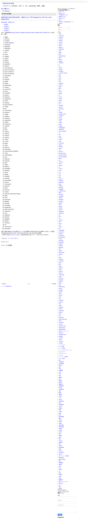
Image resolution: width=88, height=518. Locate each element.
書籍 (60, 409)
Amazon (61, 38)
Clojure (60, 67)
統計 (60, 444)
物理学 (60, 464)
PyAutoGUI (61, 242)
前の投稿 (54, 283)
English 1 (6, 26)
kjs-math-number (62, 155)
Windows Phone (62, 334)
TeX (60, 298)
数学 (60, 415)
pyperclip (61, 247)
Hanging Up (36, 231)
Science (61, 273)
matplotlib (61, 189)
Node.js (60, 206)
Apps (60, 20)
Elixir (60, 88)
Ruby (60, 262)
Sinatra (60, 281)
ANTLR (60, 42)
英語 (16, 238)
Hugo (60, 124)
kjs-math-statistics (63, 156)
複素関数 (61, 462)
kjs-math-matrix (62, 153)
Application (61, 49)
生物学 (60, 423)
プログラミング (62, 353)
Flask (60, 102)
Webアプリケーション (64, 331)
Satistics (61, 268)
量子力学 (61, 483)
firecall (60, 98)
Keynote (61, 146)
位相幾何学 (61, 361)
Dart (60, 81)
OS (59, 215)
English (6, 24)
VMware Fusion (62, 326)
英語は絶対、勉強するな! (8, 22)
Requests (61, 259)
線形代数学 (61, 426)
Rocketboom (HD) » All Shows (15, 233)
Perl (60, 221)
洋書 (60, 478)
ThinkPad (61, 300)
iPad (60, 136)
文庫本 (60, 469)
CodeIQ (60, 69)
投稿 (60, 27)
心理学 (60, 411)
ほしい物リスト (5, 8)
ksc (59, 160)
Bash (60, 54)
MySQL (60, 203)
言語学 (60, 396)
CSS (60, 76)
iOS (60, 134)
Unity (60, 314)
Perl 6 (60, 223)
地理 (60, 437)
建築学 (60, 394)
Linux (60, 170)
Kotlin (60, 158)
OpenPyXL (61, 213)
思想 (60, 403)
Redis (60, 257)
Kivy (60, 150)
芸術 (60, 391)
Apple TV (61, 47)
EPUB (60, 91)
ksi (59, 167)
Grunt (60, 117)
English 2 (6, 28)
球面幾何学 (61, 385)
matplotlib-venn (62, 191)
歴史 (60, 486)
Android (60, 40)
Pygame (61, 244)
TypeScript (61, 310)
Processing (61, 235)
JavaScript (61, 143)
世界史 (60, 420)
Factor (60, 97)
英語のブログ (62, 18)
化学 (60, 373)
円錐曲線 (61, 370)
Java (60, 141)
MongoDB (61, 196)
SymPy (60, 295)
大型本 (60, 430)
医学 (60, 367)
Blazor (60, 59)
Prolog (60, 238)
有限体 (60, 474)
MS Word (61, 201)
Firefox (60, 100)
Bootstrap (61, 62)
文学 (60, 468)
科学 (60, 375)
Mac (60, 177)
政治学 (60, 421)
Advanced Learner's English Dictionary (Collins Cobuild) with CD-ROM (28, 32)
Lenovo (60, 168)
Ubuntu (60, 312)
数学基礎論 (61, 416)
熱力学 (60, 454)
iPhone (60, 138)
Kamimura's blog (8, 3)
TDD (60, 297)
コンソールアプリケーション (65, 350)
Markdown (61, 182)
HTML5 (60, 122)
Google (60, 112)
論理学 (60, 488)
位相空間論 (61, 363)
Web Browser (62, 327)
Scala (60, 269)
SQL (60, 285)
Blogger (60, 61)
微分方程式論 (62, 459)
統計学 (60, 445)
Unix (60, 315)
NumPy (60, 209)
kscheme (61, 162)
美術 (60, 461)
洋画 (60, 476)
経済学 (60, 387)
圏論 (60, 392)
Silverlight (61, 280)
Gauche (60, 107)
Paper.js (61, 220)
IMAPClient (61, 129)
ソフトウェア (62, 351)
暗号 (60, 360)
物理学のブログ (62, 16)
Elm (60, 90)
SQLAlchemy (62, 286)
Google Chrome (62, 114)
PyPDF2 (61, 245)
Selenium (61, 278)
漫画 (60, 473)
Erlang (60, 93)
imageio (60, 126)
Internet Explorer (62, 131)
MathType (61, 187)
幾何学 (60, 382)
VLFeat (60, 324)
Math (60, 184)
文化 (60, 466)
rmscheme (61, 261)
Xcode (60, 339)
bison (60, 57)
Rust (60, 264)
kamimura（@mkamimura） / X (66, 21)
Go (59, 110)
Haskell (60, 119)
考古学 (60, 399)
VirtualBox (61, 322)
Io (59, 132)
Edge (60, 86)
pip (59, 228)
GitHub (60, 23)
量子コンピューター (63, 481)
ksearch (60, 165)
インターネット (62, 344)
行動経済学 (61, 401)
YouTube (61, 341)
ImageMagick (62, 127)
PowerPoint (61, 232)
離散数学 (61, 479)
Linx (60, 172)
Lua (60, 175)
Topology (61, 307)
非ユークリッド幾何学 (64, 456)
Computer (61, 71)
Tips (60, 303)
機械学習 (61, 384)
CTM (60, 78)
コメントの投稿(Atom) (6, 286)
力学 (60, 485)
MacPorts (61, 180)
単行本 (60, 432)
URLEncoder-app (63, 319)
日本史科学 (61, 452)
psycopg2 (61, 240)
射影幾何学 (61, 404)
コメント (61, 30)
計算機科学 (61, 389)
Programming (62, 237)
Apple (60, 45)
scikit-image (61, 274)
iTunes (12, 238)
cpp (59, 74)
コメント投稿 (62, 348)
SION (60, 283)
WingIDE (61, 336)
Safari (60, 266)
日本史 (60, 450)
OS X (60, 216)
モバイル (61, 355)
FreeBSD (61, 105)
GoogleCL (61, 115)
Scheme (61, 271)
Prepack (61, 233)
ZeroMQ (61, 343)
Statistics (61, 290)
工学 (60, 397)
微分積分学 (61, 457)
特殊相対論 (61, 447)
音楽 (60, 372)
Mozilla (60, 197)
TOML (60, 305)
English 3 (6, 30)
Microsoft (61, 194)
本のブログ (61, 11)
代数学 (60, 428)
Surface (60, 291)
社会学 (60, 406)
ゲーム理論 (61, 346)
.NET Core (61, 35)
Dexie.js (61, 85)
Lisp (60, 173)
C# (59, 66)
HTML (60, 120)
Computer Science (63, 73)
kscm (60, 163)
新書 (60, 413)
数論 (60, 418)
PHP (60, 225)
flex (59, 103)
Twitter (60, 309)
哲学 (60, 438)
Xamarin (61, 338)
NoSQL (60, 208)
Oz (59, 218)
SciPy (60, 276)
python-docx (61, 252)
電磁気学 (61, 442)
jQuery (60, 144)
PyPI (60, 249)
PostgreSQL (61, 230)
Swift (60, 293)
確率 (60, 379)
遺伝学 (60, 365)
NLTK (60, 204)
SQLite (60, 288)
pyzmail (60, 254)
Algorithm (61, 37)
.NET (60, 33)
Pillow (60, 227)
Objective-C (61, 211)
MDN (60, 192)
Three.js (61, 302)
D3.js (60, 79)
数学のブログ (62, 13)
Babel (60, 52)
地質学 (60, 435)
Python (60, 250)
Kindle (60, 148)
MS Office (61, 199)
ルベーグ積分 (62, 358)
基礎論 (60, 380)
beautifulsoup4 (62, 56)
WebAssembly (62, 329)
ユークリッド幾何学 (63, 356)
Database (61, 83)
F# (59, 95)
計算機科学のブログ (63, 15)
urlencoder (61, 317)
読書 (60, 449)
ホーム (28, 283)
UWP (60, 320)
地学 (60, 433)
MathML (61, 185)
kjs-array (61, 151)
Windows (61, 332)
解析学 (60, 377)
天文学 (60, 440)
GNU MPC (61, 109)
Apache (60, 44)
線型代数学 (61, 425)
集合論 (60, 408)
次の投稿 (4, 283)
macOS (60, 179)
